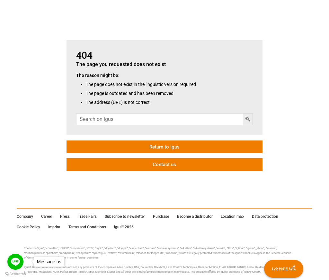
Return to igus (164, 147)
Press (65, 216)
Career (46, 216)
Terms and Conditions (87, 227)
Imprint (54, 227)
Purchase (161, 216)
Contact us (164, 164)
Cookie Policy (28, 227)
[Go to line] (15, 262)
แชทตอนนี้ (284, 269)
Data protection (265, 216)
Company (25, 216)
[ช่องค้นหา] (159, 119)
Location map (232, 216)
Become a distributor (195, 216)
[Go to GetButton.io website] (15, 274)
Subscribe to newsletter (125, 216)
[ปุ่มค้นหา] (248, 119)
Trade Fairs (87, 216)
